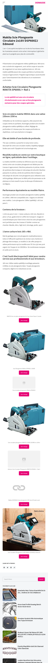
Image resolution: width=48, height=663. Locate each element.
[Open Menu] (4, 2)
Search (41, 579)
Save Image (24, 320)
